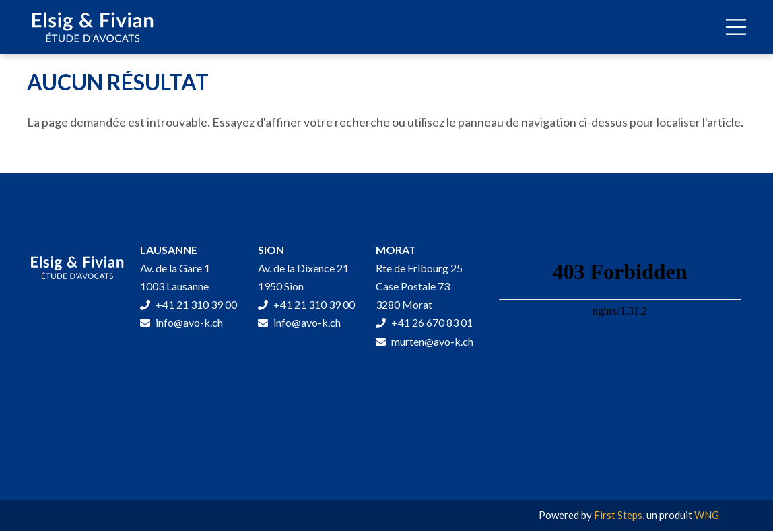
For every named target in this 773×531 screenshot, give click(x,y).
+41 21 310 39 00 (188, 304)
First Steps (618, 515)
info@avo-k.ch (181, 322)
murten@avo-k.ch (424, 341)
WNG (706, 515)
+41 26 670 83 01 (424, 322)
